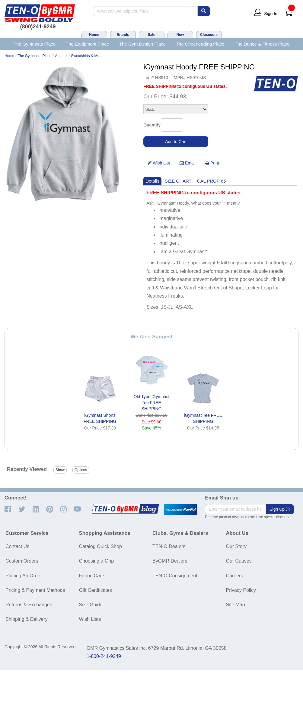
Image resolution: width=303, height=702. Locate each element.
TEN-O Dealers (168, 546)
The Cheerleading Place (200, 43)
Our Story (236, 546)
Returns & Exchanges (28, 604)
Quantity (152, 125)
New (180, 35)
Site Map (235, 604)
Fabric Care (91, 575)
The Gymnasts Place (35, 43)
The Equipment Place (87, 43)
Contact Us (17, 546)
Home (94, 35)
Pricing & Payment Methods (35, 590)
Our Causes (239, 560)
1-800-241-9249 (104, 656)
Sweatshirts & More (87, 56)
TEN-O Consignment (174, 575)
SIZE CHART (178, 180)
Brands (122, 35)
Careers (234, 575)
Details (152, 180)
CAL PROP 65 (211, 180)
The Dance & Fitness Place (262, 43)
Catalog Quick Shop (100, 546)
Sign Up (280, 509)
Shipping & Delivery (26, 619)
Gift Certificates (95, 590)
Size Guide (91, 604)
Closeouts (209, 35)
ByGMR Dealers (169, 560)
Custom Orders (21, 560)
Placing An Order (23, 575)
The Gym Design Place (142, 43)
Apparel (61, 56)
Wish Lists (90, 619)
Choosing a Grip (96, 560)
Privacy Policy (241, 590)
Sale (151, 35)
